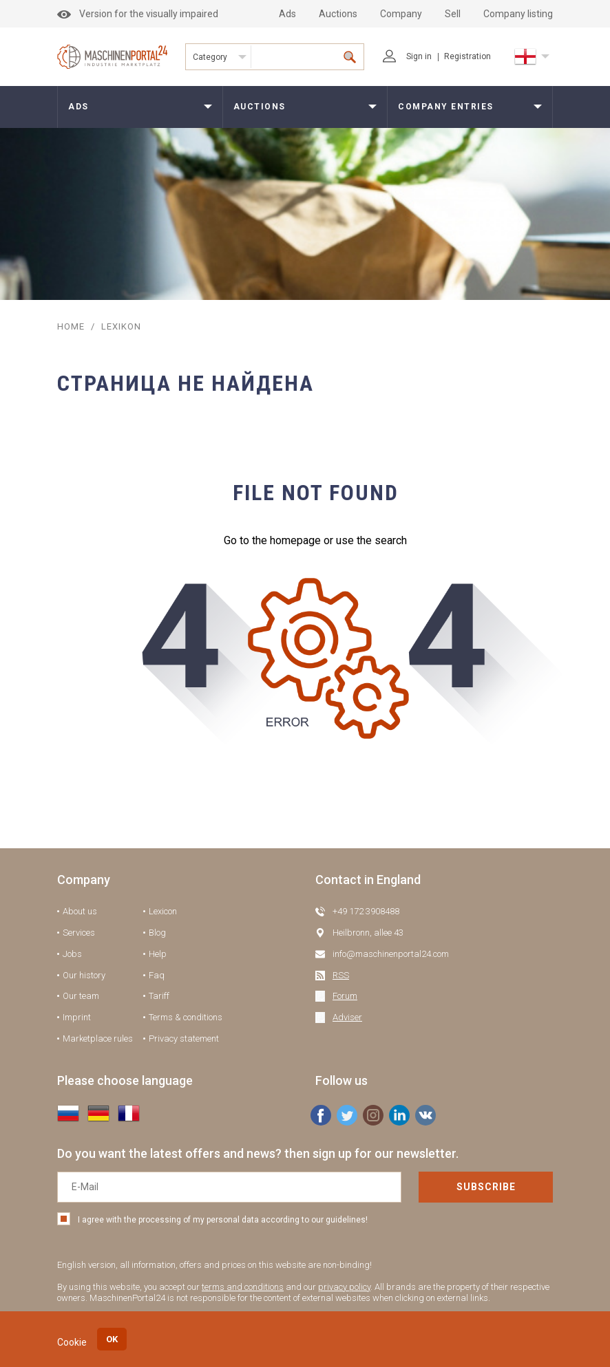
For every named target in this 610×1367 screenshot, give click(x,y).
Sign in (407, 56)
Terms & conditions (185, 1017)
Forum (345, 996)
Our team (81, 996)
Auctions (338, 13)
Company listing (518, 13)
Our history (84, 975)
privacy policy (344, 1287)
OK (112, 1339)
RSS (341, 975)
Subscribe (486, 1186)
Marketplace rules (98, 1038)
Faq (157, 975)
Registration (467, 56)
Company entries (446, 106)
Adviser (347, 1017)
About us (80, 911)
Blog (157, 932)
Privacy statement (184, 1038)
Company (401, 13)
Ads (287, 13)
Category (210, 57)
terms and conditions (243, 1287)
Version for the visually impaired (137, 13)
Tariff (159, 996)
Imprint (77, 1017)
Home (71, 326)
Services (79, 932)
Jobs (72, 954)
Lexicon (163, 911)
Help (158, 954)
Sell (453, 13)
